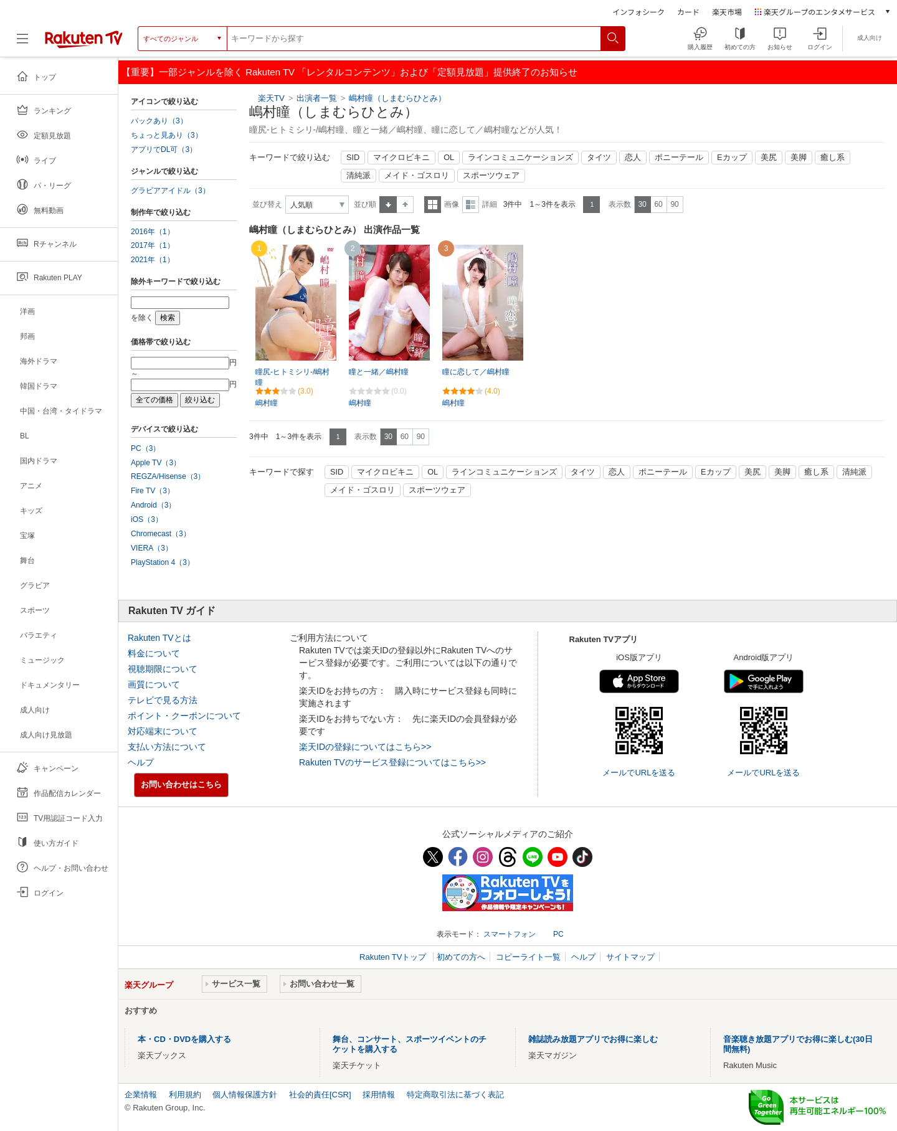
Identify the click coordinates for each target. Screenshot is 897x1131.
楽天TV (271, 98)
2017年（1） (152, 245)
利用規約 (185, 1094)
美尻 (769, 157)
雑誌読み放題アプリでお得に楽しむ (593, 1039)
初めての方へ (461, 957)
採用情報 (379, 1094)
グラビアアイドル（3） (170, 190)
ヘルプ (141, 762)
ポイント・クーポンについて (184, 716)
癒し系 (832, 157)
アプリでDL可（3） (164, 149)
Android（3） (153, 505)
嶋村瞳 (266, 403)
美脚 (798, 157)
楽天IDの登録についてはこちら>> (365, 747)
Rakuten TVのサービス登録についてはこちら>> (392, 762)
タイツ (599, 157)
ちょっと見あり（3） (166, 135)
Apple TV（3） (156, 462)
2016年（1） (152, 231)
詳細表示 (470, 204)
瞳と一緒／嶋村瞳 (379, 371)
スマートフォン (509, 934)
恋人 (633, 157)
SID (352, 157)
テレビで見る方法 (162, 700)
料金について (154, 653)
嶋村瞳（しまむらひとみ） (397, 98)
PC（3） (146, 448)
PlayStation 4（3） (162, 562)
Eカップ (731, 157)
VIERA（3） (152, 548)
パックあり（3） (159, 120)
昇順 (388, 204)
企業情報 (141, 1094)
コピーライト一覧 (528, 957)
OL (449, 157)
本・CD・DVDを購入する (184, 1039)
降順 (405, 204)
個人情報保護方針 (244, 1094)
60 (658, 204)
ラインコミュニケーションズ (520, 157)
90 (674, 204)
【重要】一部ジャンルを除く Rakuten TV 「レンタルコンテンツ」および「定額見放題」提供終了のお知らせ (349, 72)
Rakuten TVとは (159, 638)
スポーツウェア (491, 175)
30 (642, 204)
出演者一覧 (317, 98)
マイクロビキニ (401, 157)
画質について (154, 684)
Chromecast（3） (161, 533)
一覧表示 (432, 204)
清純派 (358, 175)
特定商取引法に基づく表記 (455, 1094)
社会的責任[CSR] (320, 1094)
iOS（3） (147, 519)
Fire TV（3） (152, 490)
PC (558, 934)
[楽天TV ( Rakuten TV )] (84, 43)
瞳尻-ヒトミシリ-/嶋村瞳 (292, 377)
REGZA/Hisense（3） (168, 476)
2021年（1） (152, 259)
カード (688, 11)
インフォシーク (638, 11)
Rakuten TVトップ (394, 957)
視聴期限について (162, 669)
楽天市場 (727, 11)
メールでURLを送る (638, 772)
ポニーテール (679, 157)
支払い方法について (167, 747)
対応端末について (162, 731)
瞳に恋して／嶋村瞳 (476, 371)
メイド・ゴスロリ (416, 175)
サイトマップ (630, 957)
